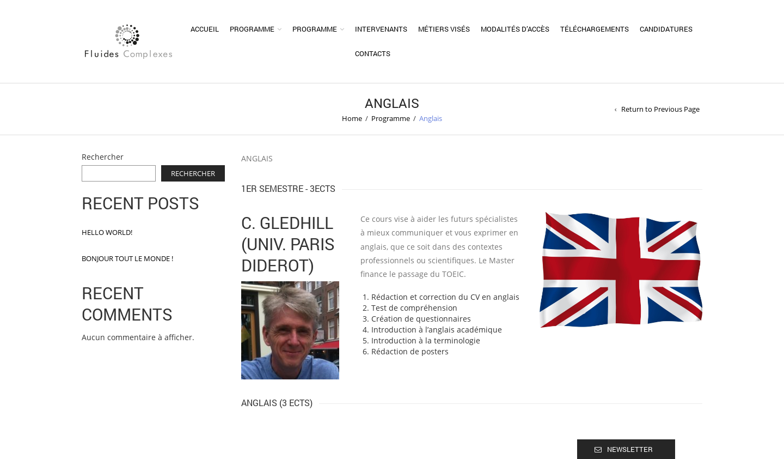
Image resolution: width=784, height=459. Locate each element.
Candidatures (666, 29)
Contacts (372, 53)
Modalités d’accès (515, 29)
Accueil (205, 29)
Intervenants (381, 29)
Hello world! (107, 232)
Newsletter (630, 449)
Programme (252, 29)
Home (352, 118)
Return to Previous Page (660, 109)
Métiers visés (444, 29)
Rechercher (103, 157)
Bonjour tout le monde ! (127, 258)
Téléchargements (594, 29)
